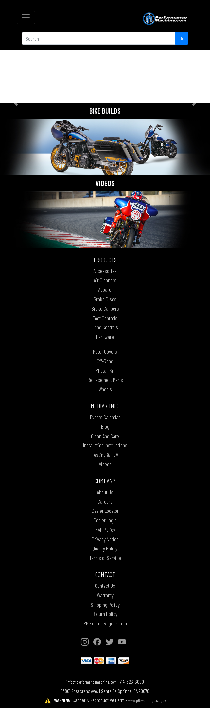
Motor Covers (105, 351)
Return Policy (105, 613)
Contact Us (105, 585)
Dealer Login (105, 520)
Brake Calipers (105, 308)
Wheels (105, 389)
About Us (105, 492)
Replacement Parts (105, 379)
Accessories (105, 271)
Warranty (105, 595)
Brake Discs (105, 299)
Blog (105, 426)
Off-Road (105, 361)
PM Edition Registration (105, 623)
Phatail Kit (105, 370)
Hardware (105, 336)
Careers (105, 501)
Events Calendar (105, 417)
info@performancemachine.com (91, 682)
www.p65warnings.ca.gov (147, 700)
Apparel (105, 289)
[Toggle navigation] (26, 17)
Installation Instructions (105, 445)
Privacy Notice (105, 539)
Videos (105, 464)
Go (182, 38)
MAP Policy (105, 529)
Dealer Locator (105, 510)
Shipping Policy (105, 604)
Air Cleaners (105, 280)
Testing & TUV (105, 454)
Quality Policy (105, 548)
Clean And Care (105, 436)
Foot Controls (105, 318)
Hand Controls (105, 327)
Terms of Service (105, 557)
